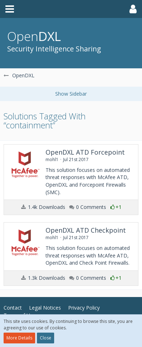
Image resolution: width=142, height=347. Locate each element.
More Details (19, 338)
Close (45, 338)
